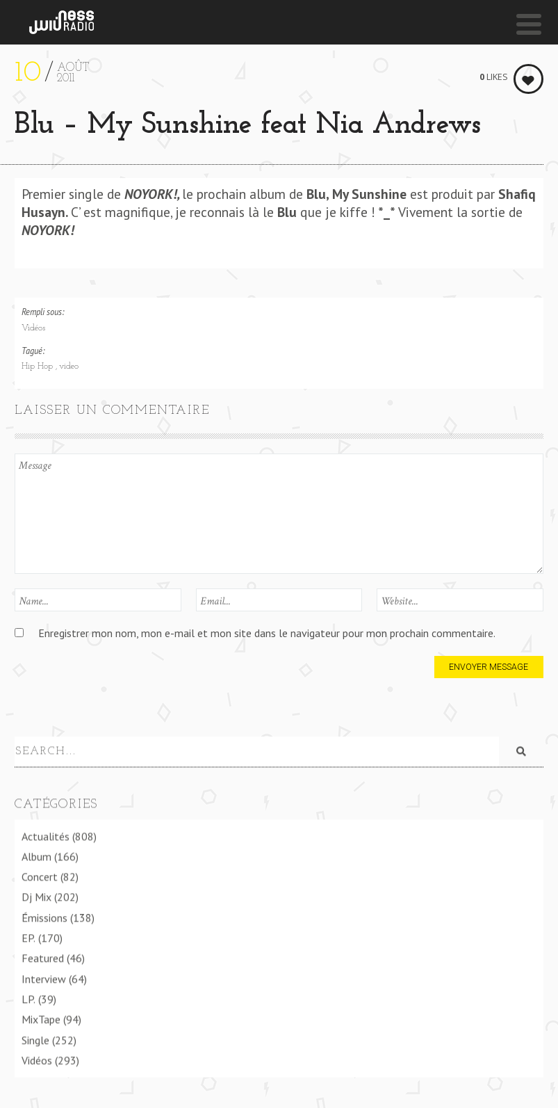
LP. (28, 997)
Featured (43, 957)
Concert (40, 876)
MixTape (41, 1018)
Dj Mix (36, 896)
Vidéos (33, 328)
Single (35, 1038)
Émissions (44, 916)
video (69, 366)
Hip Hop (39, 366)
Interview (44, 977)
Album (36, 855)
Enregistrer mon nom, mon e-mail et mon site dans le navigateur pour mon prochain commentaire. (266, 633)
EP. (28, 936)
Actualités (45, 835)
